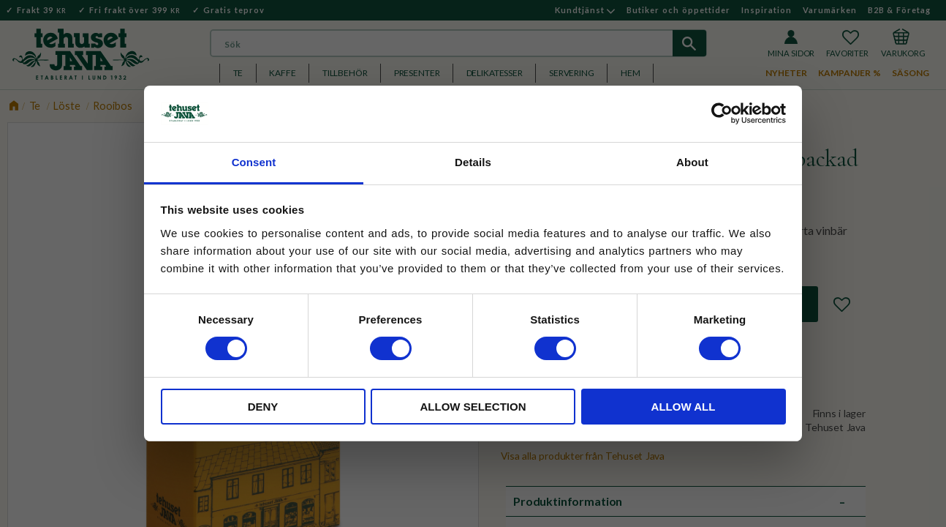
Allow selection (473, 406)
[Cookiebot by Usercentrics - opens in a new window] (722, 113)
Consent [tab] (254, 162)
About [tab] (692, 162)
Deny (263, 406)
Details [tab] (473, 162)
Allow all (683, 406)
